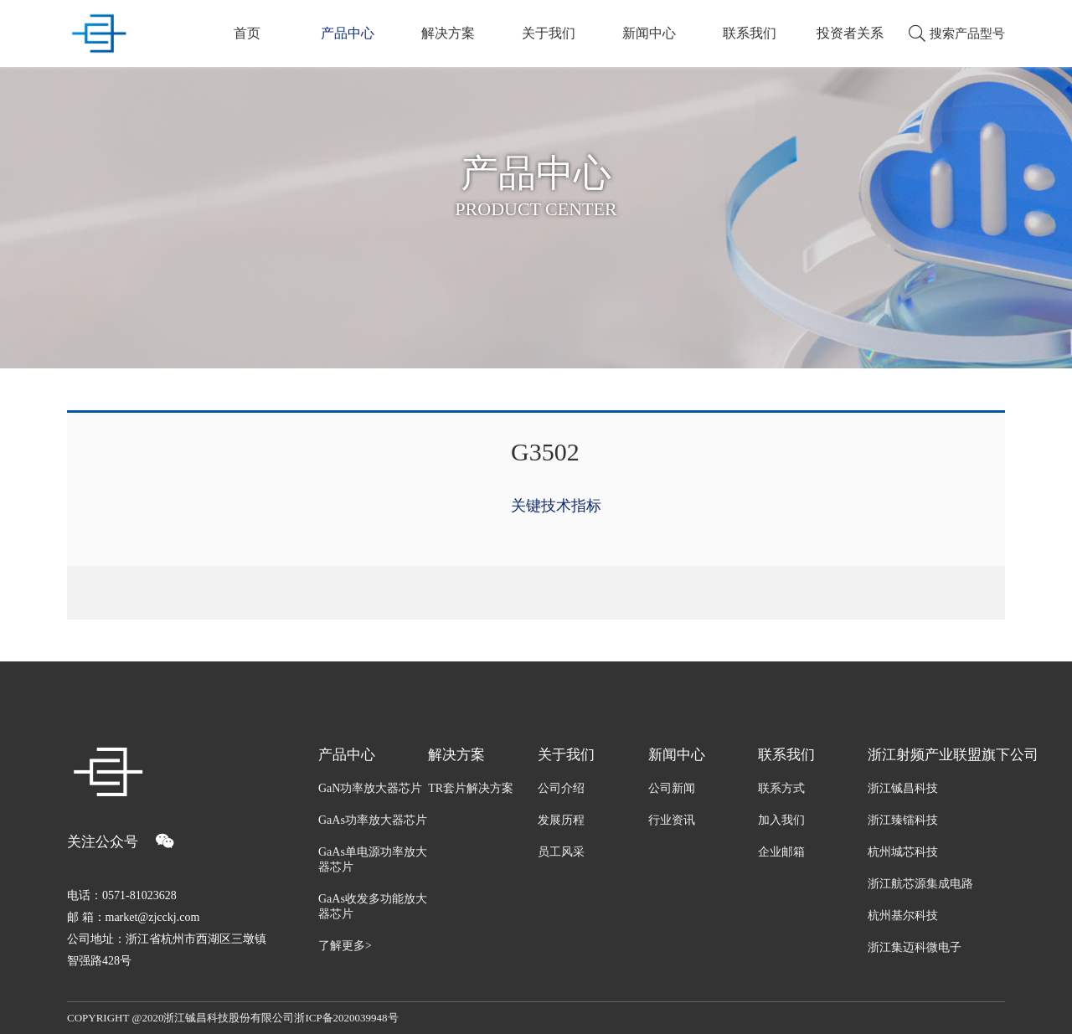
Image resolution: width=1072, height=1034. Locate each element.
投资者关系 (850, 33)
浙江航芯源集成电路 (920, 883)
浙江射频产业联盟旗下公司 (936, 755)
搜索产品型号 (957, 33)
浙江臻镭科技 (903, 820)
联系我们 (749, 33)
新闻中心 (649, 33)
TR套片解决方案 (470, 788)
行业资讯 (671, 820)
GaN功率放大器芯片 (370, 788)
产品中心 (347, 33)
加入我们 (781, 820)
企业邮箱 (781, 852)
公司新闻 (671, 788)
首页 (247, 33)
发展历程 (561, 820)
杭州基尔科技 (903, 915)
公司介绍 (561, 788)
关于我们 (548, 33)
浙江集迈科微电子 (914, 947)
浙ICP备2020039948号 (346, 1017)
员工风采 (561, 852)
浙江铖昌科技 (903, 788)
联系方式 (781, 788)
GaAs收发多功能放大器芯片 (372, 906)
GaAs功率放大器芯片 (372, 820)
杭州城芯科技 (903, 852)
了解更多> (345, 945)
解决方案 (448, 33)
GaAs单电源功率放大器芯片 (372, 859)
